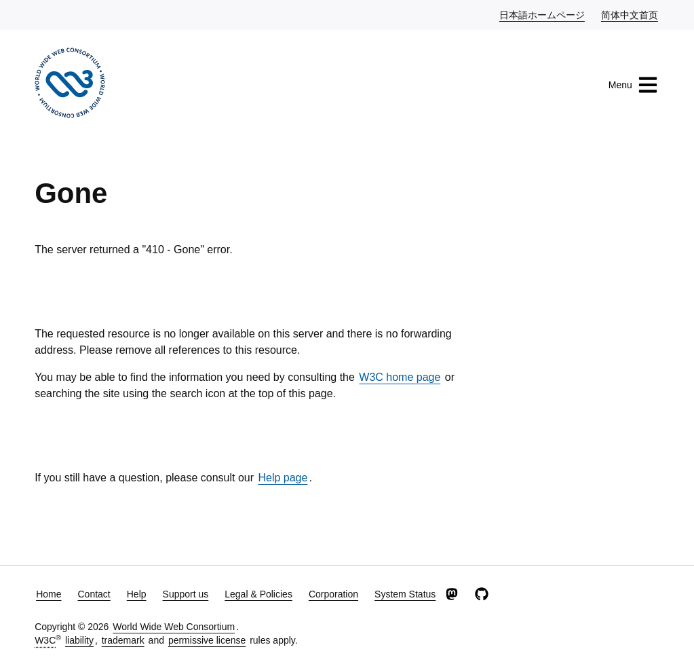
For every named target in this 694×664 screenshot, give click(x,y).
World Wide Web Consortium (174, 626)
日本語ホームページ (542, 14)
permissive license (207, 640)
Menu (633, 85)
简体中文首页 (630, 14)
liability (79, 640)
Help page (282, 477)
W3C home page (399, 377)
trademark (123, 640)
